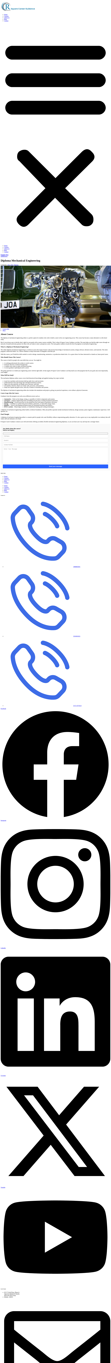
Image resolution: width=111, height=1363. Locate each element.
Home (5, 14)
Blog (5, 19)
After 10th (10, 265)
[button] (55, 133)
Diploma (16, 265)
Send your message (55, 469)
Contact (6, 21)
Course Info (6, 329)
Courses (6, 16)
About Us (6, 17)
